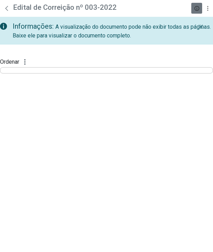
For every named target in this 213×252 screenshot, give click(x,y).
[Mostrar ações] (207, 8)
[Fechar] (200, 26)
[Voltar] (6, 8)
